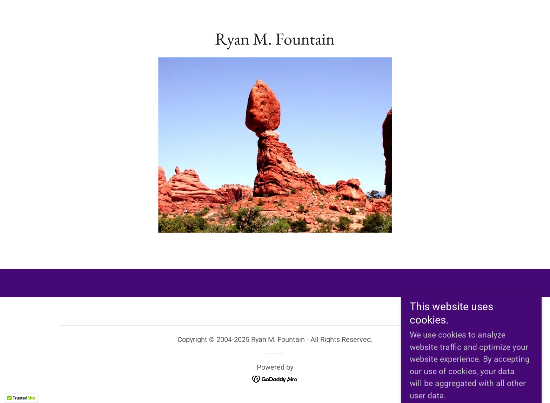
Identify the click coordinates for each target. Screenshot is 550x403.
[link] (275, 42)
